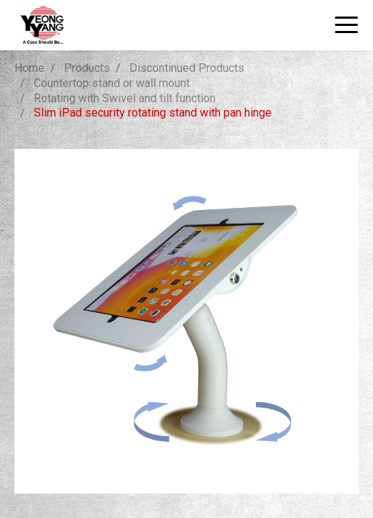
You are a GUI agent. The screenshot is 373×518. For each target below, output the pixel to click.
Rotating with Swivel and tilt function (125, 98)
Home (29, 68)
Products (87, 68)
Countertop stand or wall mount (112, 83)
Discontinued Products (186, 68)
